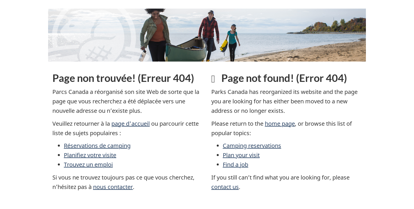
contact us (225, 187)
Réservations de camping (97, 145)
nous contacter (113, 187)
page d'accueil (130, 123)
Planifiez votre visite (90, 155)
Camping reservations (252, 145)
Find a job (235, 164)
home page (280, 123)
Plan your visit (241, 155)
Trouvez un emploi (88, 164)
